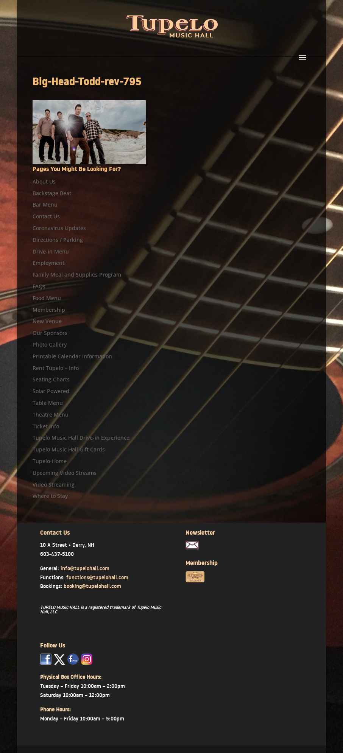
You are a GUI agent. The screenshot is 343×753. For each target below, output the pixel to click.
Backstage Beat (52, 193)
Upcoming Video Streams (65, 472)
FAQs (39, 286)
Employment (48, 262)
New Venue (47, 321)
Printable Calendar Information (72, 356)
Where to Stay (50, 495)
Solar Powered (51, 391)
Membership (49, 309)
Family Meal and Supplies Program (77, 274)
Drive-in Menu (51, 251)
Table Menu (48, 402)
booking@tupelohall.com (92, 586)
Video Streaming (54, 484)
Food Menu (47, 298)
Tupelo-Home (50, 461)
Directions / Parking (58, 239)
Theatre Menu (51, 414)
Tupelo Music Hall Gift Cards (69, 449)
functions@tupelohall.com (97, 577)
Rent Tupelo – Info (56, 368)
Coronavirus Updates (59, 228)
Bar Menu (45, 204)
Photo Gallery (50, 344)
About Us (44, 181)
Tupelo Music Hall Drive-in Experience (81, 437)
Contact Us (46, 216)
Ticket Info (46, 426)
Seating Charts (51, 379)
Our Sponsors (50, 332)
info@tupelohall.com (85, 568)
